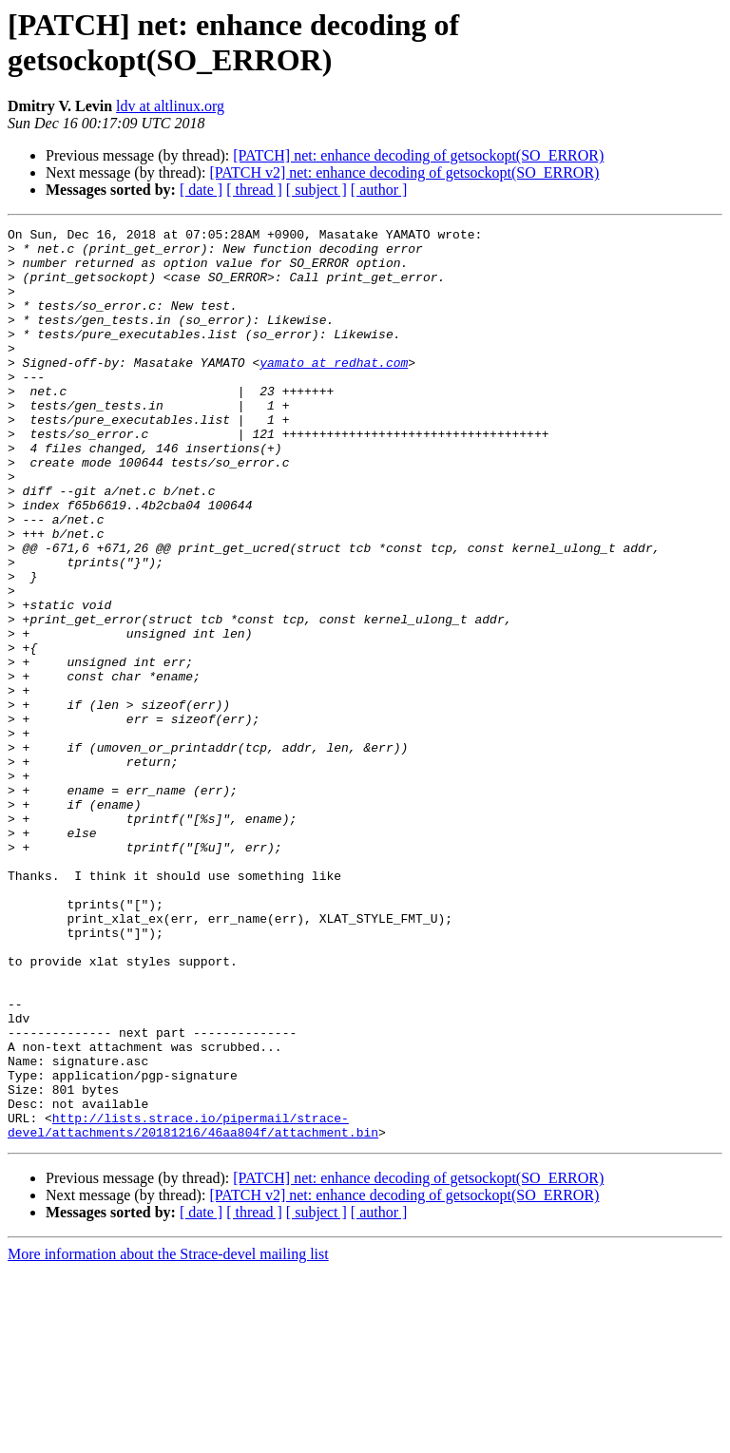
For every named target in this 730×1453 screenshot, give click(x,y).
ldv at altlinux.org (170, 106)
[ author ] (379, 190)
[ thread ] (254, 190)
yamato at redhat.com (333, 390)
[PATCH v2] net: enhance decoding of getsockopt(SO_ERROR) (404, 172)
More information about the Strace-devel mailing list (168, 1436)
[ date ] (201, 190)
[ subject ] (316, 190)
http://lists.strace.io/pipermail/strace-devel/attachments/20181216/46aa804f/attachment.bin (193, 1306)
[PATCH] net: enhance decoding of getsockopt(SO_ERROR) (418, 155)
